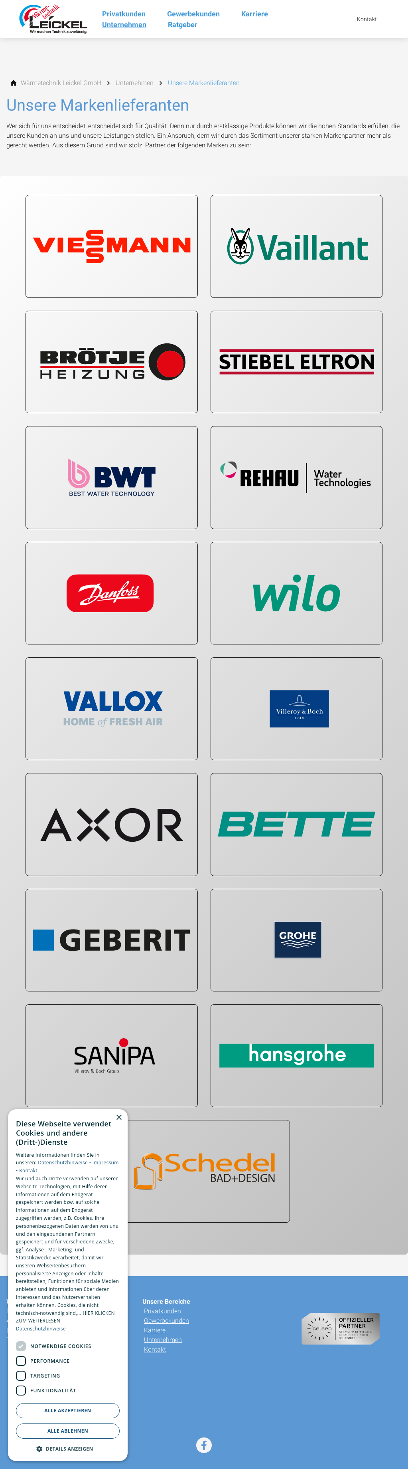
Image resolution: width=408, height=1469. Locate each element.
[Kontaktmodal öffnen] (361, 19)
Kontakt (155, 1349)
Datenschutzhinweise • (65, 1162)
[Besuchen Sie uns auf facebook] (203, 1445)
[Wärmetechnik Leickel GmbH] (61, 83)
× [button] (119, 1118)
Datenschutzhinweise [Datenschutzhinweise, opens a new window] (41, 1328)
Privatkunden (162, 1311)
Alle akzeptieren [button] (67, 1410)
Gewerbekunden (166, 1320)
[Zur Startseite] (51, 19)
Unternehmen (163, 1340)
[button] (68, 1448)
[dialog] (68, 1285)
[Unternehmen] (135, 83)
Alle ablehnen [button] (67, 1430)
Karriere (155, 1330)
